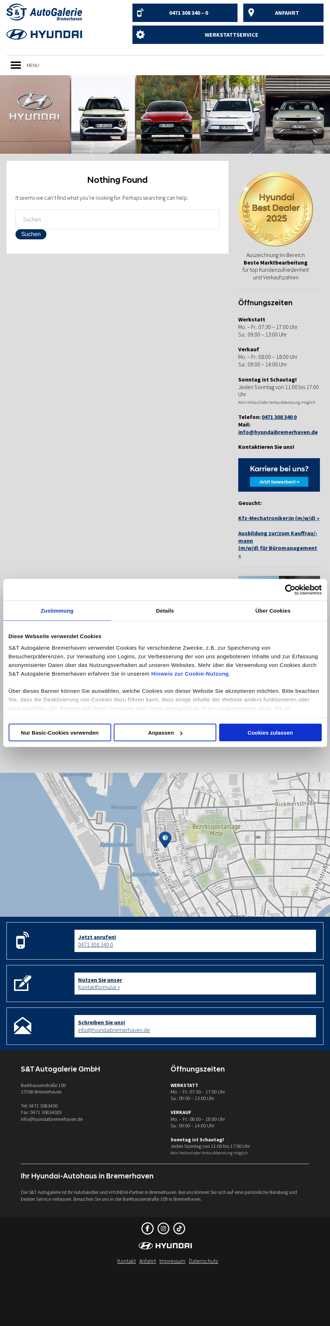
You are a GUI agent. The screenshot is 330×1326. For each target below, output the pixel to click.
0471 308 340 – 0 (188, 12)
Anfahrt (287, 12)
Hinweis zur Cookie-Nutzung (190, 673)
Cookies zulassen (270, 733)
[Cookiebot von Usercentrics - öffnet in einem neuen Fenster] (290, 590)
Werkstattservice (231, 34)
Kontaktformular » (100, 983)
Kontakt (126, 1260)
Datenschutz (203, 1260)
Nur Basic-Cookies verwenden (60, 733)
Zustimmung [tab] (57, 611)
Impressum (172, 1260)
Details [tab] (165, 611)
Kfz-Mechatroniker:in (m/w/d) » (279, 518)
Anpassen (165, 733)
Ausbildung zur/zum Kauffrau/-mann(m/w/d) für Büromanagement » (277, 544)
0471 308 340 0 (97, 940)
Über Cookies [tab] (273, 611)
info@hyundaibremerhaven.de (278, 432)
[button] (33, 65)
